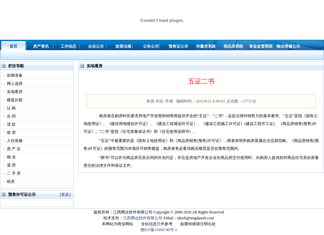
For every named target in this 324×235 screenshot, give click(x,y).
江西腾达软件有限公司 (142, 218)
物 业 (9, 157)
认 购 (9, 108)
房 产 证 (11, 149)
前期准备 (12, 75)
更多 (65, 194)
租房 (8, 181)
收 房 (9, 132)
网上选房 (12, 83)
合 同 (9, 116)
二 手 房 (11, 173)
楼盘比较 (12, 100)
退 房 (9, 165)
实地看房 (12, 92)
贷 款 (9, 124)
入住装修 (12, 141)
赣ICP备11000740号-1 (158, 229)
